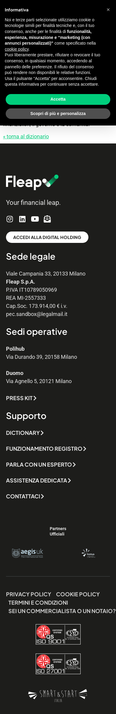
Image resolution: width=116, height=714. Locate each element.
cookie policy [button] (16, 49)
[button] (108, 9)
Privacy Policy (28, 594)
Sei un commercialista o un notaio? (62, 610)
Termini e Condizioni (38, 602)
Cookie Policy (78, 594)
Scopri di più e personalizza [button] (57, 113)
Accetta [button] (58, 99)
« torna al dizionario (26, 136)
